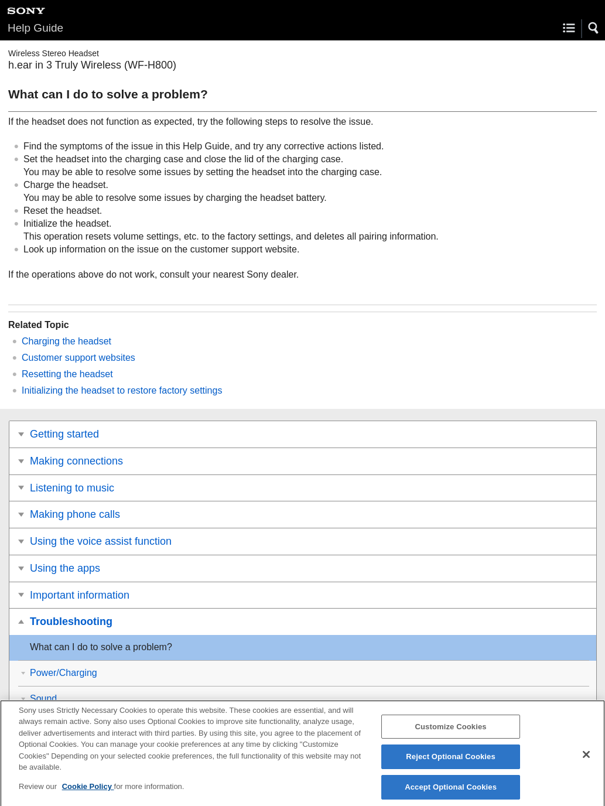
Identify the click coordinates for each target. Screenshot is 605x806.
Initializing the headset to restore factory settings (122, 390)
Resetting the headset (67, 374)
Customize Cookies (451, 731)
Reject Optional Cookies (450, 761)
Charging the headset (66, 341)
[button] (594, 28)
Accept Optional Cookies (451, 791)
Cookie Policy (88, 791)
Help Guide (35, 28)
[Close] (586, 759)
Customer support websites (78, 358)
